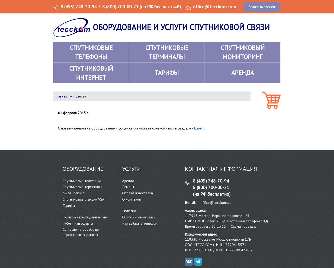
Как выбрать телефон (139, 223)
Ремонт (128, 186)
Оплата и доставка (137, 193)
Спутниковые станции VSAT (84, 199)
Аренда (128, 180)
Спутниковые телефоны (82, 180)
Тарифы (69, 205)
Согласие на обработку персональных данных (81, 232)
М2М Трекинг (73, 193)
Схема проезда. (243, 226)
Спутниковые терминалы (82, 186)
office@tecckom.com (214, 7)
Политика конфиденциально (85, 217)
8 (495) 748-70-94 (79, 7)
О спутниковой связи (138, 217)
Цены (198, 128)
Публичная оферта (78, 223)
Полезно (129, 210)
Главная (61, 96)
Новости (80, 96)
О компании (131, 199)
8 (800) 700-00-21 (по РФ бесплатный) (141, 7)
